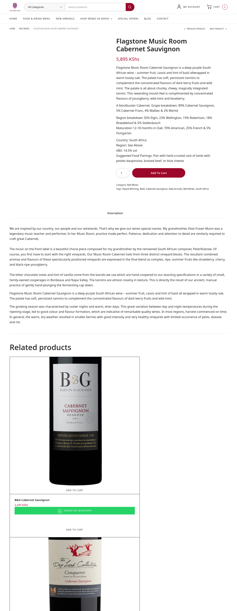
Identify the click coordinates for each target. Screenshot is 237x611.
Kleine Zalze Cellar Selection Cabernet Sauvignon (196, 426)
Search (130, 7)
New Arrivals (65, 18)
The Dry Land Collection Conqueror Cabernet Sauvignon (90, 426)
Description (115, 213)
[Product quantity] (122, 172)
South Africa (202, 188)
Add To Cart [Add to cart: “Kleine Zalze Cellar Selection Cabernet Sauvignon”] (199, 414)
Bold (142, 188)
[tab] (115, 214)
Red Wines (24, 28)
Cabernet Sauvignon (156, 188)
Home (13, 18)
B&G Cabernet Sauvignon (32, 424)
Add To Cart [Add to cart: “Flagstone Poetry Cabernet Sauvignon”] (145, 414)
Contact (163, 18)
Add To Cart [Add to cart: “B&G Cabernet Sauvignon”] (37, 414)
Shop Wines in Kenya (94, 18)
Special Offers (128, 18)
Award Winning (130, 188)
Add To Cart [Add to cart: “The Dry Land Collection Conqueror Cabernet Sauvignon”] (91, 414)
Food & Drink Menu (36, 18)
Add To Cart (159, 173)
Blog (147, 18)
